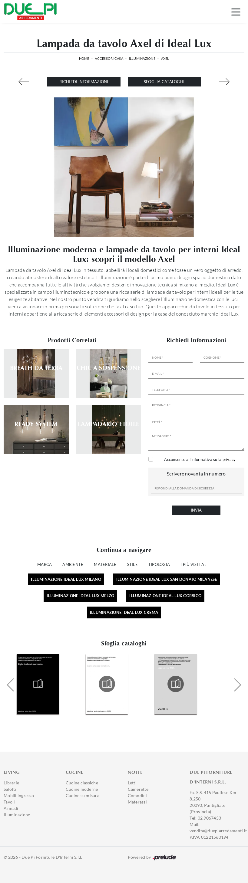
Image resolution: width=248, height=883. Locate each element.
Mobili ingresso (19, 795)
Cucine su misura (82, 795)
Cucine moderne (82, 789)
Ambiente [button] (72, 564)
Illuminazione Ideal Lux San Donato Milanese (166, 579)
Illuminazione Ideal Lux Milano (66, 579)
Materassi (137, 801)
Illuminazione (142, 58)
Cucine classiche (82, 782)
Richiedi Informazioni (83, 81)
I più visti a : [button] (193, 564)
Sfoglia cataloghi (164, 81)
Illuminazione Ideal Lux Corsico (165, 595)
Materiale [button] (105, 564)
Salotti (10, 789)
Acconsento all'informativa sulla (200, 459)
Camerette (138, 789)
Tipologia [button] (159, 564)
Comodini (137, 795)
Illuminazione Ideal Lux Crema (124, 612)
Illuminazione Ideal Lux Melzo (80, 595)
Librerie (11, 782)
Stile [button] (132, 564)
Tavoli (9, 801)
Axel (165, 58)
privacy (229, 459)
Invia (196, 510)
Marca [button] (44, 564)
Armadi (11, 808)
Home (84, 58)
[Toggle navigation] (235, 11)
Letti (132, 782)
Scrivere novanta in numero (196, 473)
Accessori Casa (109, 58)
